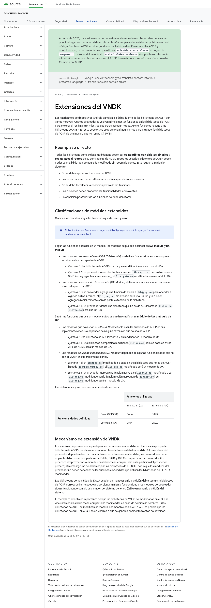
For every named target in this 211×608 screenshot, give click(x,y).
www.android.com (166, 585)
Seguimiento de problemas (171, 601)
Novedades (10, 21)
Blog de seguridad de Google (118, 585)
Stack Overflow (165, 595)
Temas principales (90, 94)
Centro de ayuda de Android (172, 569)
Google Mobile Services (169, 590)
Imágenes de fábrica (59, 590)
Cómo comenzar (36, 21)
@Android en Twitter (113, 569)
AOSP (58, 94)
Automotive (174, 21)
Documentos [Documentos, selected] (36, 3)
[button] (19, 27)
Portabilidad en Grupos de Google (120, 601)
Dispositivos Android (145, 21)
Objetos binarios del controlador (65, 595)
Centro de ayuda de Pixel (170, 574)
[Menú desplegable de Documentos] (47, 4)
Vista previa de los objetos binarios (66, 585)
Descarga (53, 579)
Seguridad (61, 21)
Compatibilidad (115, 21)
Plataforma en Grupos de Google (120, 590)
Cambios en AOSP (70, 62)
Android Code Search (68, 3)
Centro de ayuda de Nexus (171, 579)
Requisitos (53, 574)
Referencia (196, 21)
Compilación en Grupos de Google (121, 595)
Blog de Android (111, 579)
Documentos (71, 94)
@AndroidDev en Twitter (115, 574)
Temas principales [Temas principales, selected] (86, 21)
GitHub (52, 601)
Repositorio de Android (60, 569)
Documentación (16, 13)
